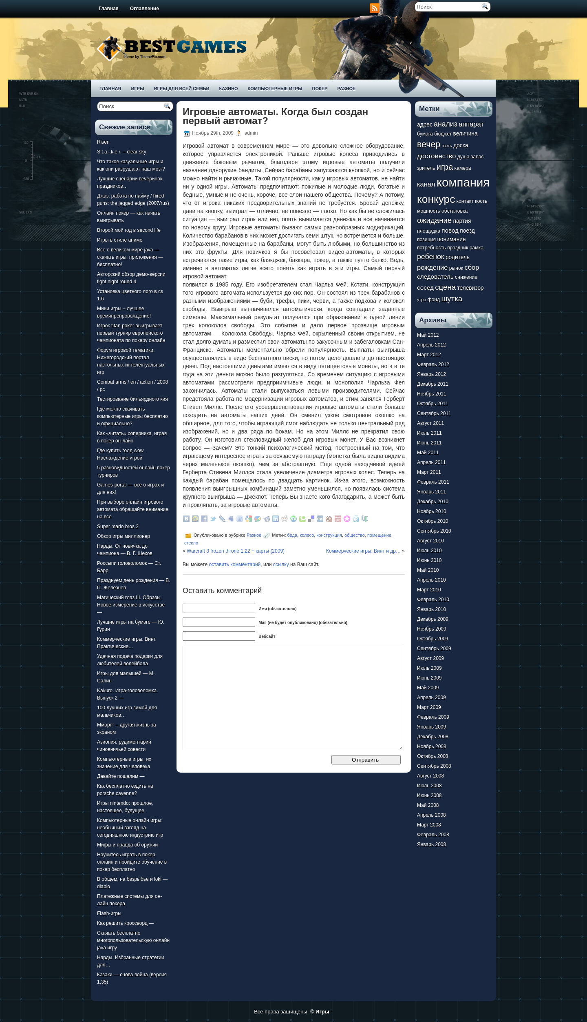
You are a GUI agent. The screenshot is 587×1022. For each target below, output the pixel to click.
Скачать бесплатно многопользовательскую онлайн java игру (133, 940)
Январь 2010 (431, 609)
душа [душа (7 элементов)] (463, 157)
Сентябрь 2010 (434, 531)
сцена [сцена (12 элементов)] (445, 287)
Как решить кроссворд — (125, 923)
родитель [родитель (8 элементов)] (458, 257)
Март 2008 (429, 825)
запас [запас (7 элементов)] (477, 157)
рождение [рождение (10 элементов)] (432, 267)
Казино (228, 88)
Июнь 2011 (429, 443)
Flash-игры (109, 913)
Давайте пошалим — (121, 776)
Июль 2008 (429, 786)
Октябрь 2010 (432, 521)
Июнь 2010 (429, 560)
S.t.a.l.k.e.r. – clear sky (121, 152)
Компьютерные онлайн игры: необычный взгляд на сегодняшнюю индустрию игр (130, 828)
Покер (320, 88)
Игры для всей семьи (182, 88)
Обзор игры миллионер (123, 536)
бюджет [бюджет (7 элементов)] (443, 134)
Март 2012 (429, 355)
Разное (346, 88)
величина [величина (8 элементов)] (465, 134)
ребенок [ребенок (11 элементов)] (430, 257)
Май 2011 (428, 452)
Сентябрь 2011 (434, 413)
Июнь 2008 (429, 795)
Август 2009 (430, 658)
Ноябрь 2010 (431, 511)
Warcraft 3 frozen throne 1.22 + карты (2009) (236, 551)
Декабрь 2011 (432, 384)
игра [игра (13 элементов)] (445, 166)
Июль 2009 (429, 668)
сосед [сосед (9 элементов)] (425, 287)
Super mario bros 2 (118, 526)
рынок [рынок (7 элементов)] (456, 268)
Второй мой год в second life (129, 230)
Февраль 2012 (433, 364)
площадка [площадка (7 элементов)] (428, 231)
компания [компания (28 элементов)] (463, 182)
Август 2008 (430, 776)
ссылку (281, 564)
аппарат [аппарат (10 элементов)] (471, 124)
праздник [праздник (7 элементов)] (457, 248)
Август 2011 (430, 423)
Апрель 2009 (431, 697)
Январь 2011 (431, 492)
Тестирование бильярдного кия (132, 399)
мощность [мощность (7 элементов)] (428, 211)
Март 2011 (429, 472)
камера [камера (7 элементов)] (463, 168)
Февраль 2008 (433, 835)
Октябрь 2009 (432, 639)
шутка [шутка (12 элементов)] (451, 298)
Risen (103, 142)
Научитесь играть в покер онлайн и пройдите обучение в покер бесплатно (132, 862)
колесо (307, 535)
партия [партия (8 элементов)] (462, 221)
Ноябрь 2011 (431, 394)
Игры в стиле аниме (119, 240)
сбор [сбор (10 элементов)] (471, 267)
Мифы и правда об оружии (127, 845)
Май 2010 (428, 570)
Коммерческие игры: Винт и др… (363, 551)
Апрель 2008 (431, 815)
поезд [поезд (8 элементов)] (467, 231)
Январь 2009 (431, 727)
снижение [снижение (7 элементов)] (466, 277)
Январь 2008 (431, 844)
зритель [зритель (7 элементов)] (426, 168)
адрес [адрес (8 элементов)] (425, 125)
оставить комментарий (234, 564)
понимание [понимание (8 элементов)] (451, 239)
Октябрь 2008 (432, 756)
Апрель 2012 (431, 345)
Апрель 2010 (431, 580)
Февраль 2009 (433, 717)
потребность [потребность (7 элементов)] (431, 248)
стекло (191, 542)
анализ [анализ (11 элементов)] (445, 124)
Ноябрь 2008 (431, 746)
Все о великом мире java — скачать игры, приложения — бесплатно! (130, 257)
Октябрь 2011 (432, 404)
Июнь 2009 (429, 678)
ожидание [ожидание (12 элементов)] (434, 220)
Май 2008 (428, 805)
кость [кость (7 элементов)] (481, 201)
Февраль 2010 (433, 599)
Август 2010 (430, 541)
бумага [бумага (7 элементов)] (425, 134)
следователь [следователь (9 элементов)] (435, 276)
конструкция (329, 535)
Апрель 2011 (431, 462)
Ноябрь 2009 (431, 629)
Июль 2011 (429, 433)
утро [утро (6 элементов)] (421, 299)
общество (354, 535)
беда (292, 535)
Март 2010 (429, 590)
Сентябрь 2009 (434, 648)
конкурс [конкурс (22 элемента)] (436, 199)
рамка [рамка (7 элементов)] (476, 248)
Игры (137, 88)
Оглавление (144, 8)
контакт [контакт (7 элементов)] (465, 201)
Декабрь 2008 (432, 737)
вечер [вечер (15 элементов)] (428, 144)
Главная (109, 8)
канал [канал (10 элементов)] (426, 184)
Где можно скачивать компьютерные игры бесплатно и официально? (132, 416)
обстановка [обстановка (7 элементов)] (454, 211)
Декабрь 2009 (432, 619)
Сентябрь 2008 (434, 766)
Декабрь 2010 (432, 501)
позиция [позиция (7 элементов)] (426, 239)
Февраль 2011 (433, 482)
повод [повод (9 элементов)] (450, 230)
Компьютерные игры (274, 88)
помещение (379, 535)
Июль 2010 (429, 550)
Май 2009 (428, 688)
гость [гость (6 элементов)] (447, 145)
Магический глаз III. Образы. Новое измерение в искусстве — (131, 605)
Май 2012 (428, 335)
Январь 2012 (431, 374)
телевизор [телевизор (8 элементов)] (470, 288)
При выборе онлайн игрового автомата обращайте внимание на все (132, 509)
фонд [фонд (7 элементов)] (433, 299)
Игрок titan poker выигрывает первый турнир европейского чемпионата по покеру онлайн (131, 333)
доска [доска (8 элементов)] (460, 145)
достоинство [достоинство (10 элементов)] (436, 156)
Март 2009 (429, 707)
